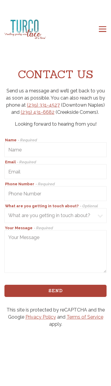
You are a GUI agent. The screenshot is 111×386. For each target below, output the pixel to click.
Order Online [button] (55, 363)
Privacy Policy (40, 317)
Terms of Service (85, 317)
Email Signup (56, 379)
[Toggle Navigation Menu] (102, 29)
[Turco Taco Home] (25, 29)
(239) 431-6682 (37, 112)
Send (56, 291)
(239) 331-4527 (43, 105)
